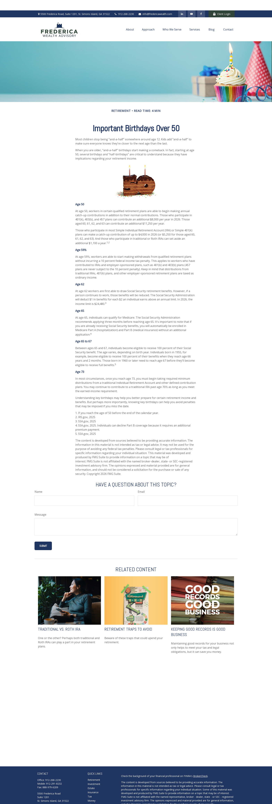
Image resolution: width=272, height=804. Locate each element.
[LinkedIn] (182, 3)
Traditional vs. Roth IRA (59, 618)
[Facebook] (201, 3)
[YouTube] (192, 3)
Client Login (221, 3)
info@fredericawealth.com (155, 3)
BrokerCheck (200, 765)
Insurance (93, 782)
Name (38, 481)
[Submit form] (43, 535)
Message (40, 504)
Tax (90, 786)
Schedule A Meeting (48, 795)
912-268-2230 (124, 3)
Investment (94, 773)
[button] (130, 18)
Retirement (94, 769)
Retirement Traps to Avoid (128, 618)
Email (141, 481)
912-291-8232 (54, 773)
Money (91, 790)
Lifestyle (92, 794)
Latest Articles (96, 798)
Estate (91, 777)
